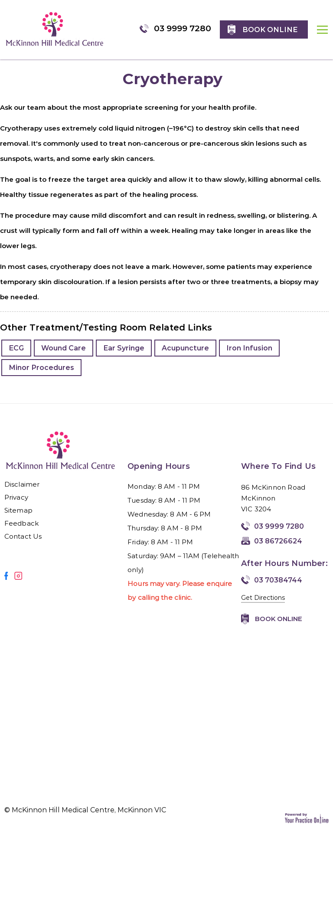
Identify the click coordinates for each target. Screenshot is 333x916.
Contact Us (23, 536)
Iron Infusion (249, 348)
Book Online (278, 619)
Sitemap (18, 510)
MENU (323, 36)
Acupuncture (185, 348)
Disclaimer (21, 484)
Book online (269, 30)
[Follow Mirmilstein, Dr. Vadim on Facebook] (6, 576)
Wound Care (63, 348)
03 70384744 (278, 580)
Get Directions (263, 598)
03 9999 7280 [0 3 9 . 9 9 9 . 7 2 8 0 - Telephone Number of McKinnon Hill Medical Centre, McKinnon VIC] (182, 28)
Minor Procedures (41, 367)
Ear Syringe (123, 348)
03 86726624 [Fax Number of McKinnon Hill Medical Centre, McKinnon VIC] (278, 541)
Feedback (21, 523)
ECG (16, 348)
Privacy (16, 497)
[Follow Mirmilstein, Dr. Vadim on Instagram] (18, 576)
